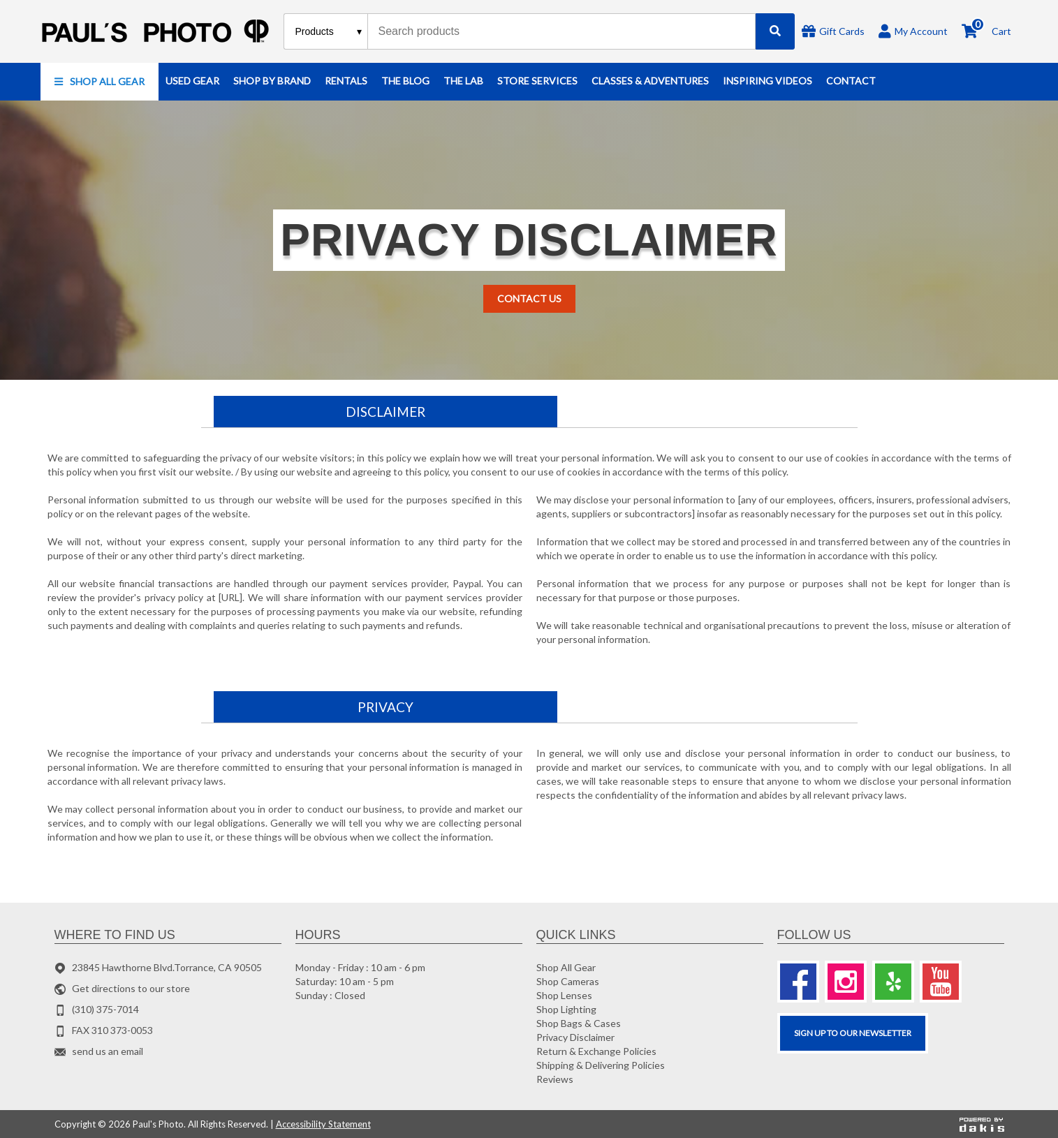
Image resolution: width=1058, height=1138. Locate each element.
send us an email (107, 1051)
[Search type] (329, 31)
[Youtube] (941, 982)
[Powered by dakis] (982, 1124)
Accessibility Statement (323, 1124)
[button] (100, 82)
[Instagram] (846, 982)
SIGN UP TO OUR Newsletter (852, 1033)
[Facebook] (798, 982)
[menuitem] (99, 81)
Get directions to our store (131, 988)
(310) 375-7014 (105, 1009)
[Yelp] (893, 982)
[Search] (775, 31)
